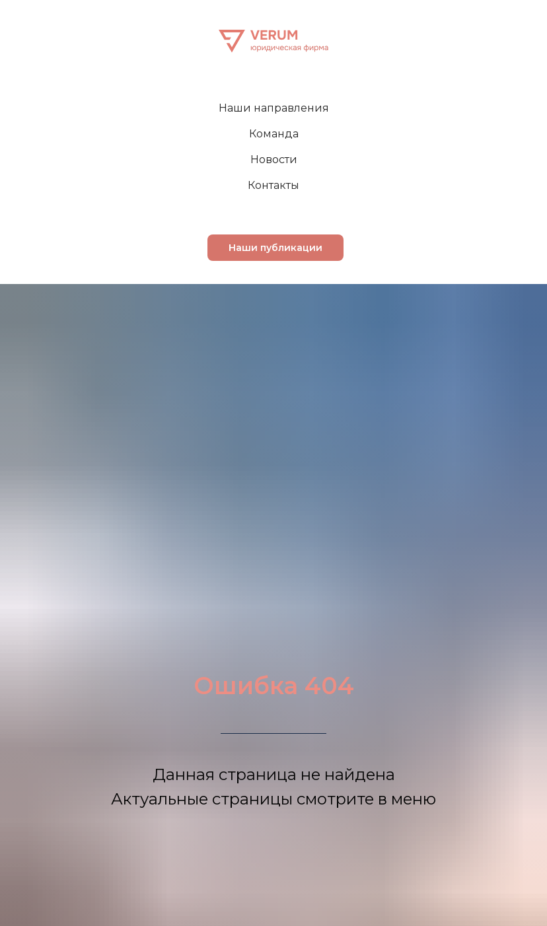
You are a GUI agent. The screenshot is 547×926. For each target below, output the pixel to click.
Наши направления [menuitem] (274, 108)
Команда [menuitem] (274, 133)
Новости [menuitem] (273, 159)
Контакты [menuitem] (273, 185)
